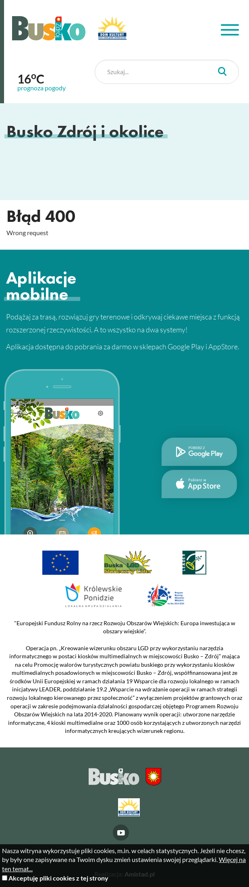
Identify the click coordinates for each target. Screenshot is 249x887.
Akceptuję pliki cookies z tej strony (58, 878)
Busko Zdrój (48, 28)
